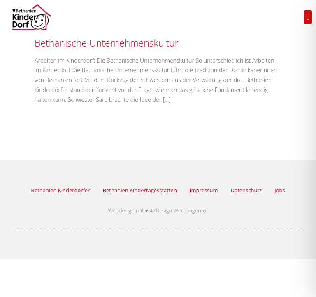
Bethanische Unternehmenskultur (107, 43)
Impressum (204, 190)
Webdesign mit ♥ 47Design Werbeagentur (158, 210)
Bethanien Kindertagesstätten (140, 190)
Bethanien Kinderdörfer (60, 190)
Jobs (279, 190)
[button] (308, 17)
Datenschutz (246, 190)
